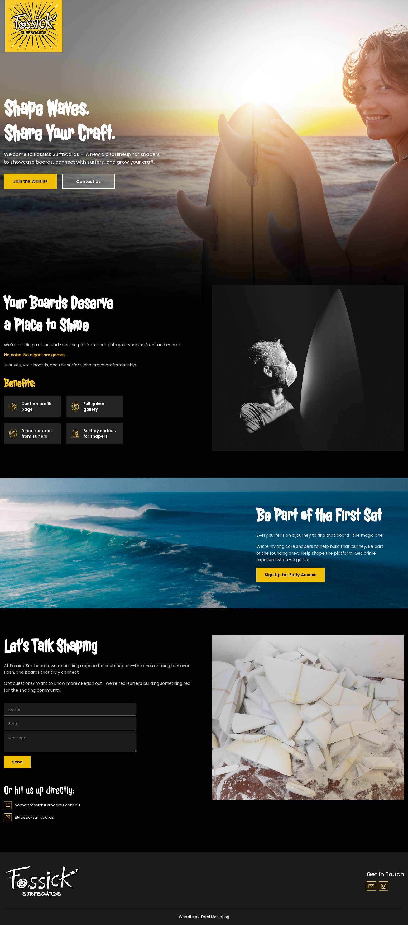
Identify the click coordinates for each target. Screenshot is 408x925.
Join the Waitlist (30, 181)
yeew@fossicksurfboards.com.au (42, 805)
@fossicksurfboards (29, 817)
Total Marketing (214, 916)
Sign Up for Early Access (290, 575)
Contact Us (88, 181)
